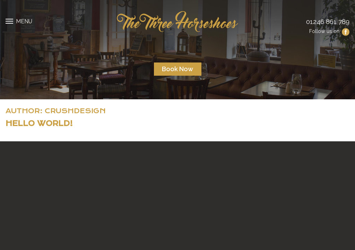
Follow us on (329, 31)
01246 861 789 (327, 21)
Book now (177, 69)
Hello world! (39, 124)
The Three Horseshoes (177, 21)
